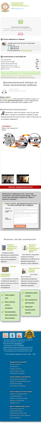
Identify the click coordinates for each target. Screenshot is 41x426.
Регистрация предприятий (18, 385)
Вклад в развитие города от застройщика (10, 305)
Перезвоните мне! (18, 8)
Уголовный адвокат (15, 396)
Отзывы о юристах (15, 368)
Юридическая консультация (17, 91)
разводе (9, 99)
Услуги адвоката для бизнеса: (20, 377)
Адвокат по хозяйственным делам (20, 381)
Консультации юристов (25, 76)
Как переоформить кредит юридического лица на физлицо (11, 315)
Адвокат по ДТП (15, 402)
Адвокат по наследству (17, 400)
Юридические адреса (16, 383)
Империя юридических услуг (6, 7)
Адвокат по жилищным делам (18, 398)
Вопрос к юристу (14, 89)
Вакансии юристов (15, 364)
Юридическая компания (20, 27)
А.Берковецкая (18, 343)
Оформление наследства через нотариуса (30, 309)
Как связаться (14, 366)
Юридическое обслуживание (18, 379)
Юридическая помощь (16, 411)
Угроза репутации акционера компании (34, 269)
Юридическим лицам (18, 2)
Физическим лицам (17, 4)
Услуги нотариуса (15, 417)
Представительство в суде (18, 413)
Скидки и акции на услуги (17, 371)
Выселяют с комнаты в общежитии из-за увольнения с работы (34, 248)
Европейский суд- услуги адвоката (20, 415)
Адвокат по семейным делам (18, 394)
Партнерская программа (17, 373)
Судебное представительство (20, 5)
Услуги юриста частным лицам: (21, 391)
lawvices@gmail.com (26, 50)
